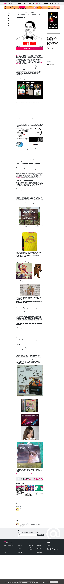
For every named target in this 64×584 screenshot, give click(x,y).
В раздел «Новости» (51, 64)
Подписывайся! (28, 479)
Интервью (29, 3)
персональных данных (37, 537)
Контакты (39, 549)
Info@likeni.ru (39, 553)
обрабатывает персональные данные (26, 581)
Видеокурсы (57, 3)
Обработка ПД (6, 547)
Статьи (24, 3)
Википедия (18, 50)
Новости (19, 3)
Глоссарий (51, 3)
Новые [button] (17, 521)
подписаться (40, 535)
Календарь (46, 3)
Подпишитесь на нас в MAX (29, 48)
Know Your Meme (19, 177)
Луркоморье (18, 55)
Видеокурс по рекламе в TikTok (32, 548)
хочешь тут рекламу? (53, 30)
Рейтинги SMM (39, 3)
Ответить (24, 527)
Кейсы (34, 3)
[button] (28, 500)
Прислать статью (40, 550)
